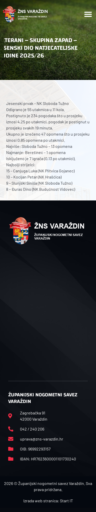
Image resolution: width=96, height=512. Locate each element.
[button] (88, 14)
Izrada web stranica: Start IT (48, 500)
